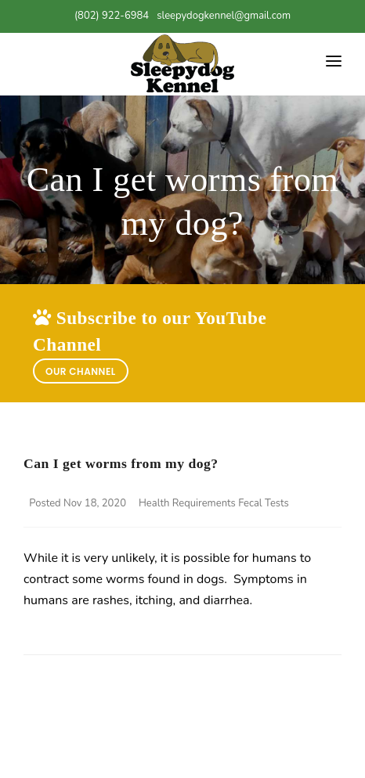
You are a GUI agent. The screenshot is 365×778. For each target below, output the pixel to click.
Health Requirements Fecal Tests (214, 503)
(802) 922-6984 (111, 16)
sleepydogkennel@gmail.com (224, 16)
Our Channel (80, 371)
